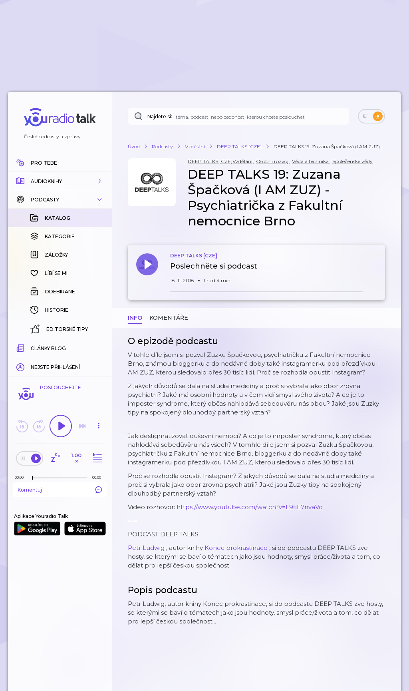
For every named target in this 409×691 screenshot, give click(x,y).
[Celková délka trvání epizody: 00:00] (98, 477)
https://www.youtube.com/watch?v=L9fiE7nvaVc (249, 507)
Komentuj (60, 489)
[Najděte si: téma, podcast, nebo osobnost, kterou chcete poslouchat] (238, 116)
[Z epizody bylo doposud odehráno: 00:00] (21, 477)
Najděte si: (159, 116)
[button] (60, 181)
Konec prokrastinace (236, 548)
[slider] (32, 478)
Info (135, 317)
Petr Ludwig (146, 548)
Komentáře (168, 317)
